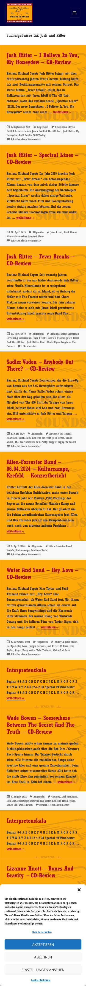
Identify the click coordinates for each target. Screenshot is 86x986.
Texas (72, 800)
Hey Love (22, 646)
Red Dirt (11, 800)
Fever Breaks (39, 338)
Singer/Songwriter (17, 236)
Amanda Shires (58, 333)
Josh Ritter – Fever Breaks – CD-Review (41, 260)
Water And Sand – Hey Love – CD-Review (42, 573)
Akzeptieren (43, 944)
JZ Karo (64, 646)
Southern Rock (39, 550)
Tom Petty (41, 442)
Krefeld (10, 550)
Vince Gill (12, 804)
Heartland (12, 437)
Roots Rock (46, 342)
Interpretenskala (26, 670)
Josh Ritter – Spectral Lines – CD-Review (42, 158)
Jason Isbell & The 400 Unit (46, 131)
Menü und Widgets (74, 17)
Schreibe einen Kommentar (26, 139)
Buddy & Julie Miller (66, 641)
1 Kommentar (28, 346)
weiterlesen (60, 112)
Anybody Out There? (60, 433)
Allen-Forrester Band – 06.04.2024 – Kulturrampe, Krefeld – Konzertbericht (38, 468)
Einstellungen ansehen (43, 969)
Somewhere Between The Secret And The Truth (42, 800)
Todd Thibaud (43, 650)
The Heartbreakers (25, 442)
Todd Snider (25, 135)
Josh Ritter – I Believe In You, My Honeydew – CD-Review (43, 58)
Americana (61, 127)
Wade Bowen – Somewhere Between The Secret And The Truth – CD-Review (41, 724)
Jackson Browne (56, 338)
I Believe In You (22, 131)
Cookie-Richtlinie (40, 980)
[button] (79, 890)
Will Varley (39, 135)
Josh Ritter (69, 131)
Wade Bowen (26, 804)
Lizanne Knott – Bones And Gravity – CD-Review (40, 872)
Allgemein (42, 127)
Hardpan (11, 646)
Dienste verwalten (42, 932)
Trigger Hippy (56, 442)
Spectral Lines (36, 236)
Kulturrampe (23, 550)
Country (55, 796)
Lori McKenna (69, 796)
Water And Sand (61, 650)
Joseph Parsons (37, 646)
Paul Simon (70, 232)
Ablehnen (43, 957)
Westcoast (70, 442)
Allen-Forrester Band (60, 546)
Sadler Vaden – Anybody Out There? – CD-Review (40, 365)
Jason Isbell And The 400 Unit (35, 437)
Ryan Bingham (62, 342)
